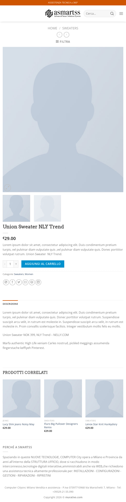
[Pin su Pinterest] (32, 282)
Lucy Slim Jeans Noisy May (18, 424)
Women (29, 274)
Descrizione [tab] (10, 303)
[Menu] (121, 13)
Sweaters (70, 28)
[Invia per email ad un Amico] (25, 282)
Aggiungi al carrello (43, 264)
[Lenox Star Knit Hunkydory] (104, 398)
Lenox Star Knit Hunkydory (101, 424)
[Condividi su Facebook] (12, 282)
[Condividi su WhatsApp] (6, 282)
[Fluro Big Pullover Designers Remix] (63, 398)
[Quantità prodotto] (10, 264)
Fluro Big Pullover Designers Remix (61, 425)
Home (52, 28)
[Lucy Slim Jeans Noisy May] (22, 398)
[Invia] (112, 13)
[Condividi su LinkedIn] (38, 282)
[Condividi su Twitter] (19, 282)
